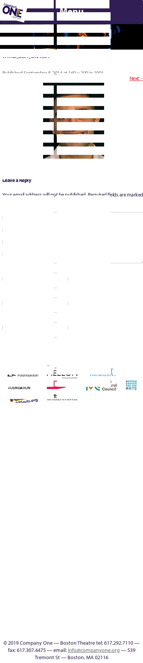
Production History (125, 493)
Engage (48, 557)
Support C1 (114, 520)
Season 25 (58, 520)
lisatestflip (58, 493)
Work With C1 (69, 548)
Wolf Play (59, 548)
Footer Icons (103, 548)
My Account (92, 493)
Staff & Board (103, 520)
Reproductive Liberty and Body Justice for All (3, 511)
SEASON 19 (58, 630)
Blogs (48, 602)
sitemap (91, 548)
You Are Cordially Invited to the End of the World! (81, 539)
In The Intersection (48, 621)
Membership (69, 493)
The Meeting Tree (48, 548)
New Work (103, 493)
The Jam (36, 548)
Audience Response (48, 612)
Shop (92, 520)
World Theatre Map (48, 593)
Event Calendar (125, 548)
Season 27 (80, 520)
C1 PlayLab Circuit (48, 566)
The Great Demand (3, 548)
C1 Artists (37, 630)
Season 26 (69, 520)
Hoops (15, 493)
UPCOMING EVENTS (48, 584)
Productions (136, 548)
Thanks (70, 630)
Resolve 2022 (26, 520)
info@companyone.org (94, 650)
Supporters (92, 630)
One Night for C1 (114, 493)
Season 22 (36, 520)
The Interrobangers (25, 548)
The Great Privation (14, 548)
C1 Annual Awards (48, 450)
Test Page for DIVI (125, 520)
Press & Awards (105, 450)
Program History (48, 575)
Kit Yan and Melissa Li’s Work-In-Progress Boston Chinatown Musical (37, 475)
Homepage (3, 493)
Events (48, 630)
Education (114, 548)
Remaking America (136, 493)
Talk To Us (25, 630)
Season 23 (47, 520)
